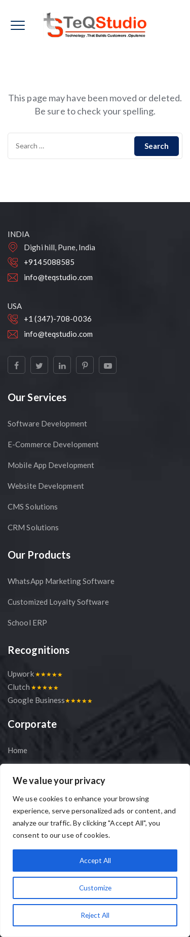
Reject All (95, 915)
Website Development (46, 485)
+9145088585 (49, 261)
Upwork (35, 673)
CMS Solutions (33, 506)
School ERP (27, 622)
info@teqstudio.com (58, 277)
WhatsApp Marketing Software (61, 580)
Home (17, 750)
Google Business (50, 700)
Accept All (95, 860)
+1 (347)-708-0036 (58, 318)
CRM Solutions (33, 527)
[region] (95, 850)
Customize (95, 887)
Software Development (47, 423)
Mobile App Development (51, 465)
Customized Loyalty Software (58, 601)
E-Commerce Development (53, 444)
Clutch (33, 686)
